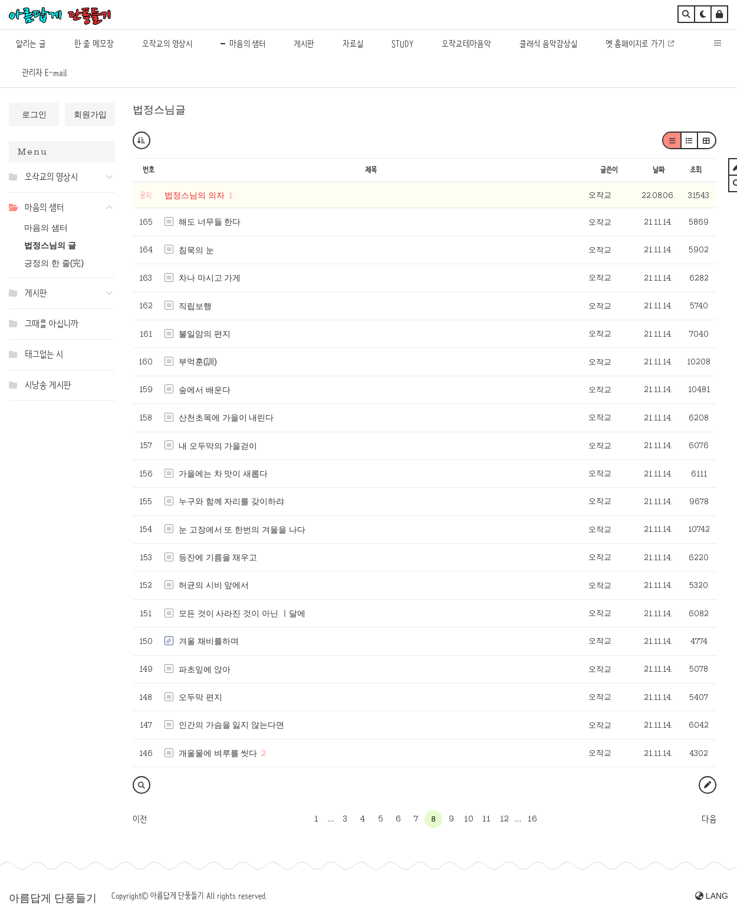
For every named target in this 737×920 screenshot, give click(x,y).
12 (504, 818)
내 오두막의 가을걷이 (218, 446)
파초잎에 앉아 (205, 669)
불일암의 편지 (205, 334)
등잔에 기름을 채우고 (218, 557)
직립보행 (195, 306)
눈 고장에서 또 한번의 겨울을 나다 (242, 529)
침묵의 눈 (196, 250)
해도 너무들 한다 (210, 221)
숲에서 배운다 (205, 390)
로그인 (34, 114)
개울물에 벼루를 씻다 (218, 753)
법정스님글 (159, 110)
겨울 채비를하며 (209, 641)
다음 (709, 819)
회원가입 (90, 114)
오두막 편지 (200, 697)
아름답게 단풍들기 (53, 898)
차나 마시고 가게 (210, 277)
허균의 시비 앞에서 (214, 585)
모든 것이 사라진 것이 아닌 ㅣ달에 (242, 613)
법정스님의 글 (50, 245)
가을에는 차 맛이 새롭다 (223, 473)
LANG (711, 896)
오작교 (599, 194)
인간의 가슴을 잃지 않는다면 (232, 725)
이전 (140, 819)
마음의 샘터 (46, 227)
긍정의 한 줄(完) (54, 263)
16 (532, 818)
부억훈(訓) (198, 361)
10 (468, 818)
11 (486, 818)
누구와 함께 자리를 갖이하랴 (232, 501)
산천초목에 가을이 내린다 (226, 417)
